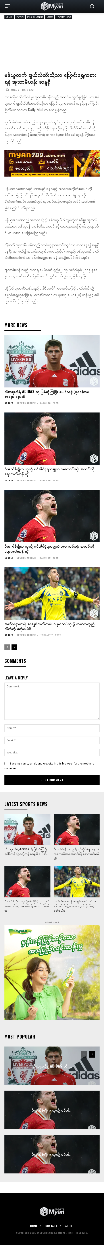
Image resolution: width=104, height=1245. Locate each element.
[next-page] (14, 647)
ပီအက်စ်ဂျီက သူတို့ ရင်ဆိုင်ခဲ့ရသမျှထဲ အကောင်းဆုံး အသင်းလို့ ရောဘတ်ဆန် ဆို (49, 471)
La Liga (9, 17)
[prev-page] (7, 647)
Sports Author (26, 403)
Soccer (49, 17)
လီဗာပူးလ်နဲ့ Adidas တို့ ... (52, 1065)
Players (20, 17)
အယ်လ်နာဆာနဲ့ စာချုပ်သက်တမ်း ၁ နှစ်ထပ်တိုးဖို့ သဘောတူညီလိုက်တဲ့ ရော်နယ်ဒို (49, 626)
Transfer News (63, 17)
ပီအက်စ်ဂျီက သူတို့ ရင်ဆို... (52, 1110)
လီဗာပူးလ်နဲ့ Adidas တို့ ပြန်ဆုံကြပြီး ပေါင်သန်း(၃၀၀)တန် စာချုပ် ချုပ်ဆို (46, 394)
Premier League (35, 17)
